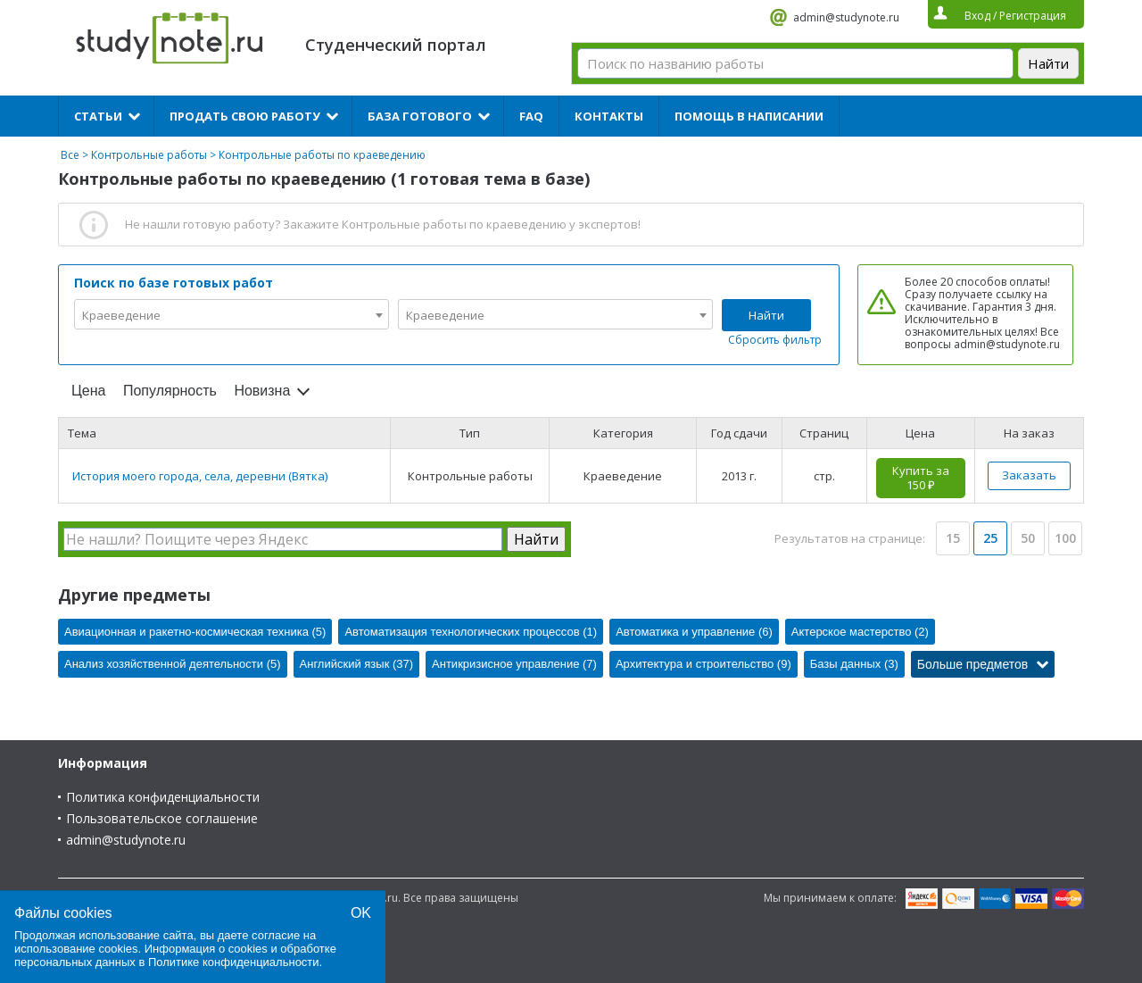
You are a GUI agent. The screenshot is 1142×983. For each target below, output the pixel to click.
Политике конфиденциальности (233, 962)
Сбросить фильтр (775, 339)
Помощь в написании (748, 116)
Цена (88, 390)
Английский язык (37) (357, 664)
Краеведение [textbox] (121, 315)
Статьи (98, 116)
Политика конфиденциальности (163, 796)
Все (70, 154)
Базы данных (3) (854, 664)
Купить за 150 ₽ (920, 477)
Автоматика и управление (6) (694, 631)
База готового (420, 116)
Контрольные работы (149, 154)
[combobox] (231, 314)
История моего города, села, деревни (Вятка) (199, 476)
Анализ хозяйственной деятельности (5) (172, 664)
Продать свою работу (245, 116)
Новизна (262, 390)
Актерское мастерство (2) (860, 631)
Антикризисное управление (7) (514, 664)
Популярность (170, 390)
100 (1065, 537)
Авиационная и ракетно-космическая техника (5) (195, 631)
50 (1028, 537)
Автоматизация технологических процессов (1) (470, 631)
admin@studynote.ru (846, 17)
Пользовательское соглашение (162, 818)
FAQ (531, 116)
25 (990, 537)
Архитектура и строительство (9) (703, 664)
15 (953, 537)
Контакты (609, 116)
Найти (766, 315)
